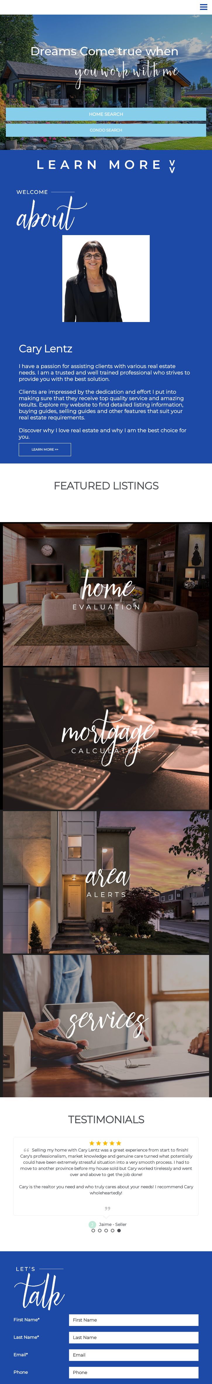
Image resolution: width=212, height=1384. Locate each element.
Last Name (26, 1337)
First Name (26, 1319)
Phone (20, 1372)
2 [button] (99, 1230)
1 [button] (93, 1230)
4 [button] (112, 1230)
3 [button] (106, 1230)
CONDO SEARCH (106, 130)
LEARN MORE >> (45, 449)
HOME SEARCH (106, 114)
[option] (106, 1183)
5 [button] (119, 1230)
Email (20, 1354)
